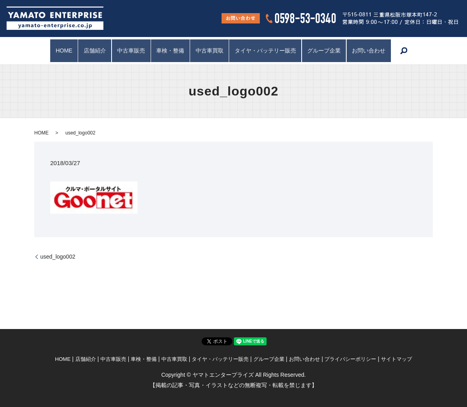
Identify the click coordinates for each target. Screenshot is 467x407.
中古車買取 (211, 50)
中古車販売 (127, 50)
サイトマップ (396, 359)
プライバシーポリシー (350, 359)
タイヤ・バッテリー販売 (269, 50)
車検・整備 (169, 50)
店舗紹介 (88, 50)
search (415, 51)
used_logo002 (57, 256)
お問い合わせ (378, 50)
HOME (54, 50)
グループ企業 (330, 50)
